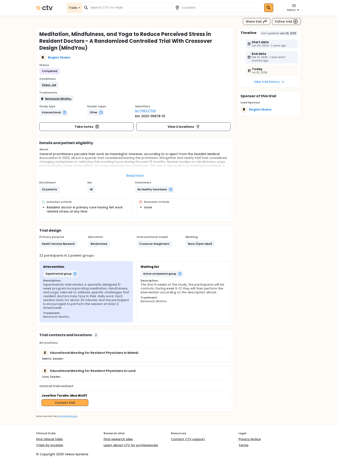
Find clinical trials (49, 439)
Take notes (87, 127)
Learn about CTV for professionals (131, 445)
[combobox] (129, 8)
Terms (243, 445)
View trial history (269, 82)
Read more (135, 175)
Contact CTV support (188, 439)
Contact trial (65, 402)
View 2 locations (184, 127)
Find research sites (118, 439)
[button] (49, 85)
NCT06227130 (145, 111)
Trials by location (49, 445)
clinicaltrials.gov (67, 416)
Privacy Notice (250, 439)
